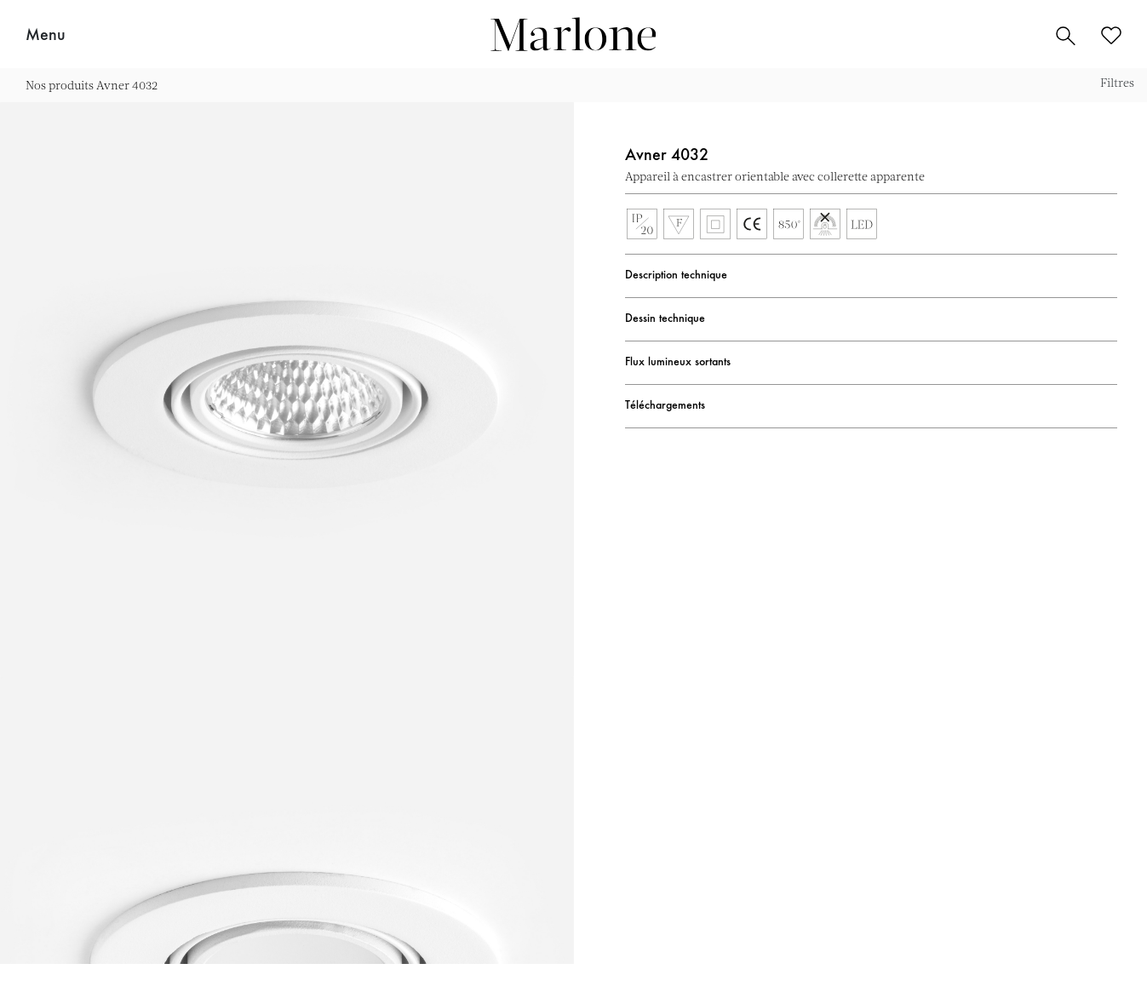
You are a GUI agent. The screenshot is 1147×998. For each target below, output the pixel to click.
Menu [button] (46, 35)
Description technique (676, 276)
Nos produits (60, 84)
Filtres (1117, 82)
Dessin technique (665, 319)
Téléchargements (665, 406)
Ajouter (1108, 176)
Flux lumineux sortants (678, 363)
